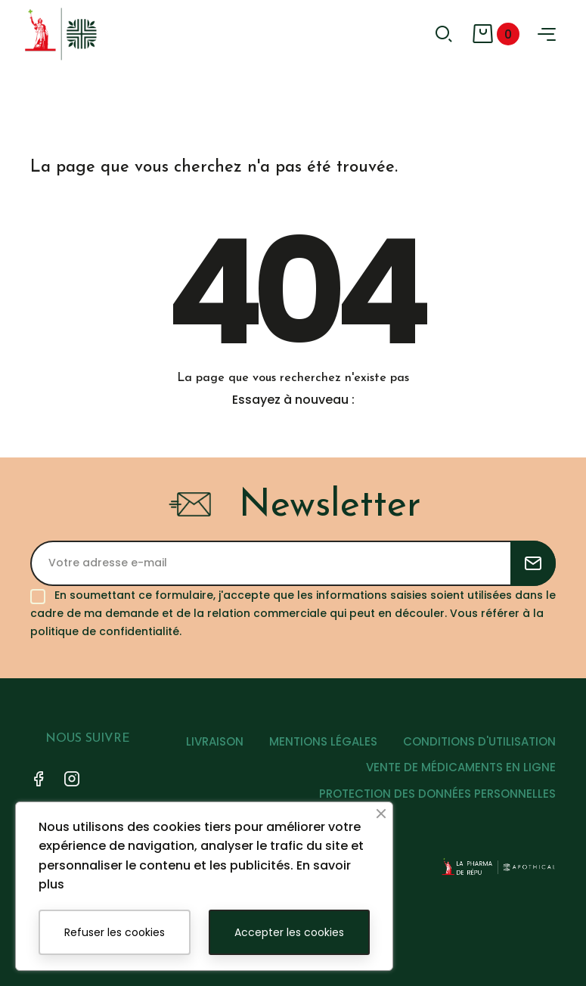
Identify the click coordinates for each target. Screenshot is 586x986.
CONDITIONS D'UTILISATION (479, 741)
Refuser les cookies (114, 932)
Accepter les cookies (289, 932)
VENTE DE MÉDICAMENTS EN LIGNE (461, 767)
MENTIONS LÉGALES (323, 741)
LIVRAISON (214, 741)
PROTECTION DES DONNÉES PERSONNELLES (437, 794)
